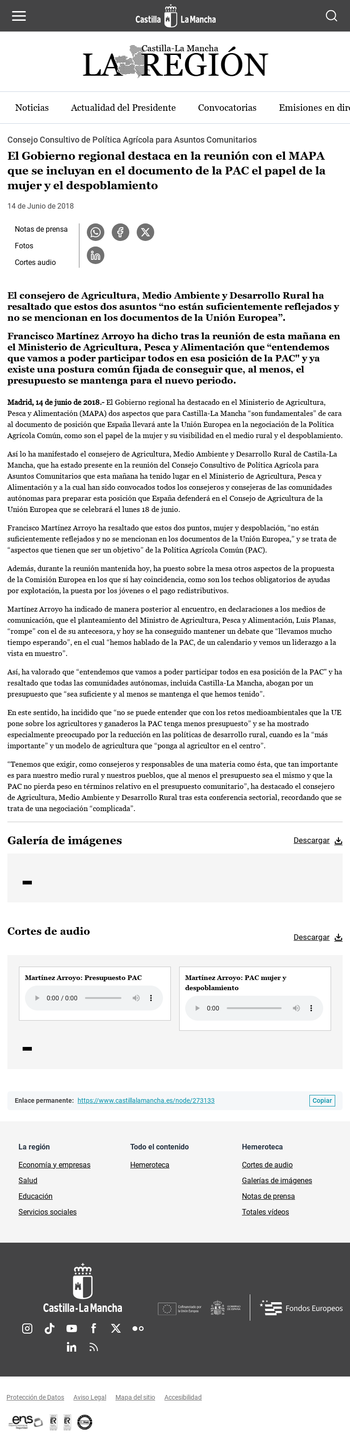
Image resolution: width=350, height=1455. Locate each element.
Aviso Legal (89, 1397)
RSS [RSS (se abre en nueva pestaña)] (94, 1347)
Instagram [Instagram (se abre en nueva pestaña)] (27, 1328)
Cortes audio (35, 262)
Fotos (24, 245)
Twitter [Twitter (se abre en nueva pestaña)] (116, 1328)
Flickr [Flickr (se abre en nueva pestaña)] (138, 1328)
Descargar (312, 840)
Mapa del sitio (135, 1397)
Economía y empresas (54, 1164)
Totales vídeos (265, 1212)
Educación (35, 1196)
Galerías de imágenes (277, 1180)
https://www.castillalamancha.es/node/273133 (146, 1100)
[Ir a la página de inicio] (176, 16)
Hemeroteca (149, 1164)
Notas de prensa (41, 229)
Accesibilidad (183, 1397)
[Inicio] (82, 1287)
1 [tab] (27, 882)
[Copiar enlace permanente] (322, 1100)
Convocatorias (227, 107)
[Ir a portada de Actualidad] (175, 64)
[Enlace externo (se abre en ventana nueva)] (67, 1422)
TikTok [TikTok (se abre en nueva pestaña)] (49, 1328)
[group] (94, 993)
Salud (27, 1180)
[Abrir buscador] (331, 16)
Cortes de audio (267, 1164)
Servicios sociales (47, 1212)
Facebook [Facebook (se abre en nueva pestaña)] (94, 1328)
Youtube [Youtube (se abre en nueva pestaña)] (71, 1328)
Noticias (32, 107)
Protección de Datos (35, 1397)
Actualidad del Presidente (123, 107)
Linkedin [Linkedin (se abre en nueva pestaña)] (71, 1347)
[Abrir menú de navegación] (18, 15)
